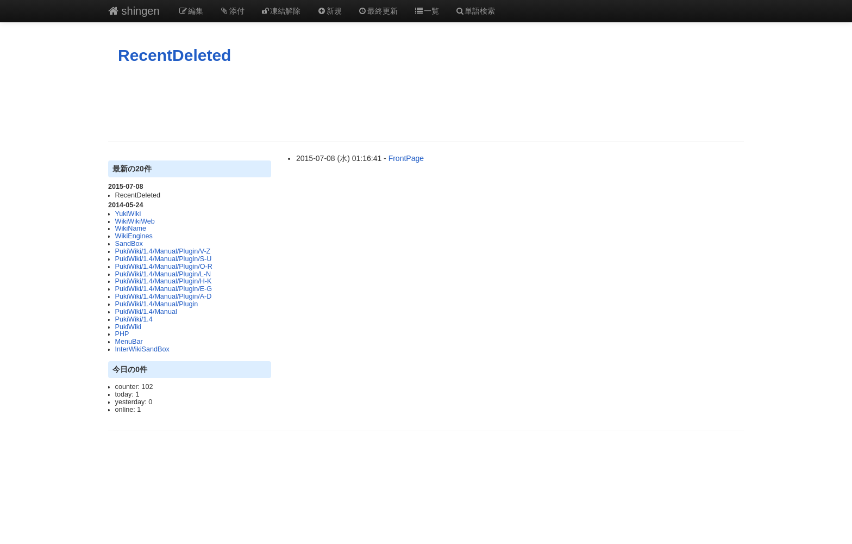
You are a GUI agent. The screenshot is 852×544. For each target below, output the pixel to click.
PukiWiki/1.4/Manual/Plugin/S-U (163, 259)
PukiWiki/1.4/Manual (146, 312)
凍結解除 (281, 11)
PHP (122, 334)
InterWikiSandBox (142, 349)
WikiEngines (134, 236)
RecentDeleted (174, 55)
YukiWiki (128, 214)
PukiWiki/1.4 (134, 319)
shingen (134, 11)
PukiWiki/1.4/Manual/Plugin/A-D (163, 296)
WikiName (130, 228)
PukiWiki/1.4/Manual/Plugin (156, 304)
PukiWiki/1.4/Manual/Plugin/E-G (163, 289)
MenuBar (129, 341)
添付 (232, 11)
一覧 (426, 11)
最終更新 (378, 11)
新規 (329, 11)
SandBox (129, 244)
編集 (191, 11)
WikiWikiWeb (135, 221)
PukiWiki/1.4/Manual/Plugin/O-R (163, 266)
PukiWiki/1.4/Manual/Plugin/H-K (163, 281)
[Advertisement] (426, 102)
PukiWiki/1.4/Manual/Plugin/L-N (163, 274)
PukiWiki (128, 327)
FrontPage (406, 158)
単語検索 (475, 11)
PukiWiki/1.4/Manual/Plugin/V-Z (163, 251)
